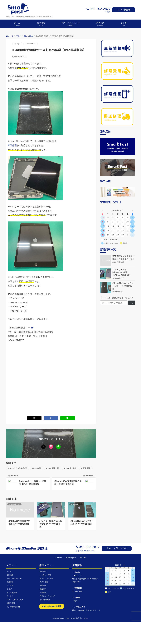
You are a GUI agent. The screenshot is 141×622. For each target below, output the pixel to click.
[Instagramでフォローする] (71, 558)
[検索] (131, 302)
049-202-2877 (100, 9)
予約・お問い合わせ (116, 548)
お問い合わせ (123, 9)
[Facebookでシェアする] (51, 418)
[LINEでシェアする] (67, 418)
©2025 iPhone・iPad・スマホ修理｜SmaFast (70, 618)
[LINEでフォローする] (83, 558)
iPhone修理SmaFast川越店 (27, 548)
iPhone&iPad (30, 44)
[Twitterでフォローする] (58, 558)
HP (32, 328)
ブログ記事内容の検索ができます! (116, 298)
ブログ (17, 44)
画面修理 (12, 145)
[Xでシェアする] (34, 418)
